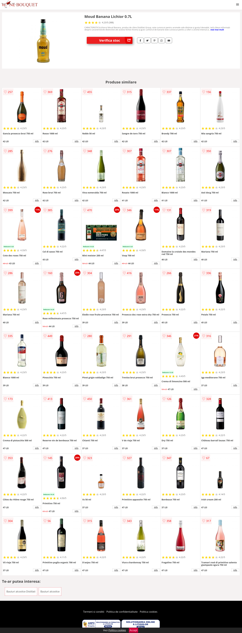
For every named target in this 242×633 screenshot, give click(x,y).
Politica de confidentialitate (122, 611)
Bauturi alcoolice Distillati (20, 591)
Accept (133, 630)
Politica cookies (148, 611)
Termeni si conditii (93, 611)
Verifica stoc (115, 40)
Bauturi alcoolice (50, 591)
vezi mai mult (217, 29)
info (37, 141)
